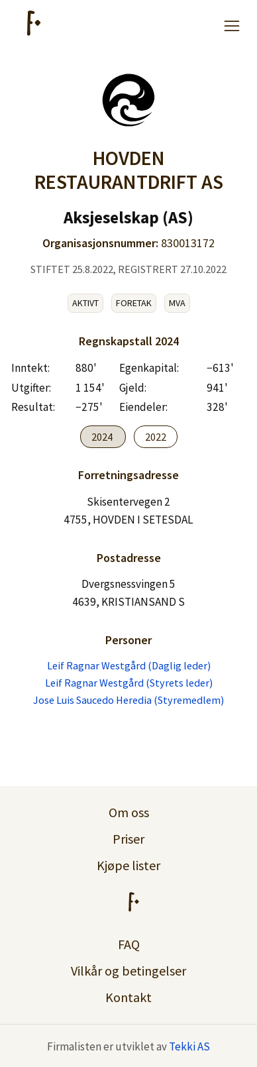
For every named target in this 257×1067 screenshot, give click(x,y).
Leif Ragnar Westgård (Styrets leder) (129, 682)
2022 (155, 436)
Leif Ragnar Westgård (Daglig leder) (129, 665)
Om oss (129, 812)
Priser (128, 838)
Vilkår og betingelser (128, 970)
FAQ (129, 944)
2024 (103, 436)
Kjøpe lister (128, 865)
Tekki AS (189, 1046)
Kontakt (128, 997)
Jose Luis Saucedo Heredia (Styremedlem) (128, 699)
